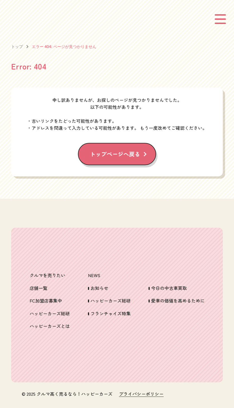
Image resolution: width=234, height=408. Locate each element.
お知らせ (99, 288)
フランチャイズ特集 (110, 313)
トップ (17, 46)
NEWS (94, 275)
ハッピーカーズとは (50, 326)
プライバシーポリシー (141, 394)
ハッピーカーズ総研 (50, 313)
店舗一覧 (38, 288)
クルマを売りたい (47, 275)
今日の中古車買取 (169, 288)
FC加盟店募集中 (46, 300)
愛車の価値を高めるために (178, 300)
